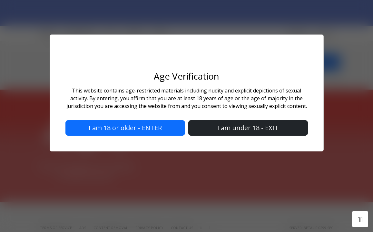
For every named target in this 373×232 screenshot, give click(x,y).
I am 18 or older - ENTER (125, 127)
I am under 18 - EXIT (248, 127)
